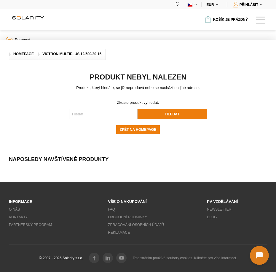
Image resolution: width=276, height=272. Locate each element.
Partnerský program (30, 225)
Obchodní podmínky (127, 217)
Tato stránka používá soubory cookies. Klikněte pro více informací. (185, 258)
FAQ (111, 209)
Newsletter (219, 209)
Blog (212, 217)
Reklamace (119, 232)
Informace (20, 201)
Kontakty (18, 217)
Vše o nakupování (127, 201)
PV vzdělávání (222, 201)
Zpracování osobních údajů (136, 225)
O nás (14, 209)
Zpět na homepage (138, 130)
